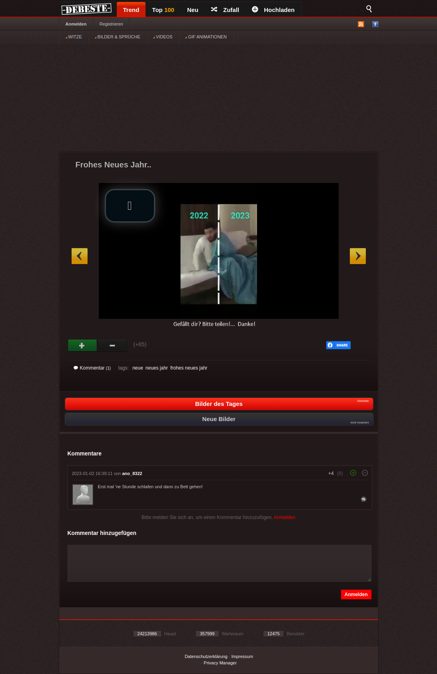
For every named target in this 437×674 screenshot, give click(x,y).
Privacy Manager (220, 662)
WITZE (74, 36)
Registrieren (111, 24)
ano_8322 (132, 473)
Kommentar (92, 368)
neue (137, 368)
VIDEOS (163, 36)
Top (163, 9)
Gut (83, 345)
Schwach (113, 345)
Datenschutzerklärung (206, 656)
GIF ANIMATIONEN (205, 36)
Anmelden (76, 24)
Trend (131, 9)
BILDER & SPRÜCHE (117, 36)
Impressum (242, 656)
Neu (192, 9)
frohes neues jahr (189, 368)
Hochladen (273, 9)
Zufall (225, 9)
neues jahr (157, 368)
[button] (130, 206)
